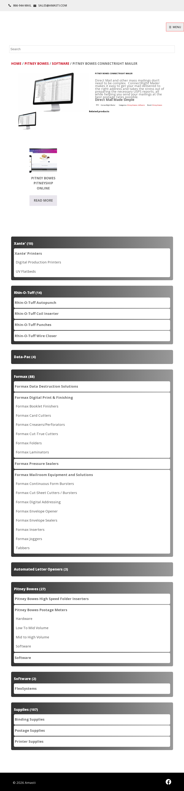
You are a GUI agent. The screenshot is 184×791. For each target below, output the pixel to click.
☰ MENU (175, 27)
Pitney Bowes (36, 63)
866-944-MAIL (22, 5)
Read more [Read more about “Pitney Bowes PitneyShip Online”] (43, 200)
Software (60, 63)
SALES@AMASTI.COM (52, 5)
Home (16, 63)
